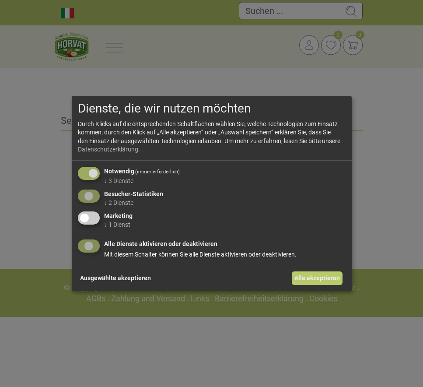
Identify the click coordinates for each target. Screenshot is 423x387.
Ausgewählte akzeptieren (115, 277)
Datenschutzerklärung (108, 149)
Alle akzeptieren (317, 277)
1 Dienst (117, 224)
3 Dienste (118, 180)
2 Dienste (118, 202)
